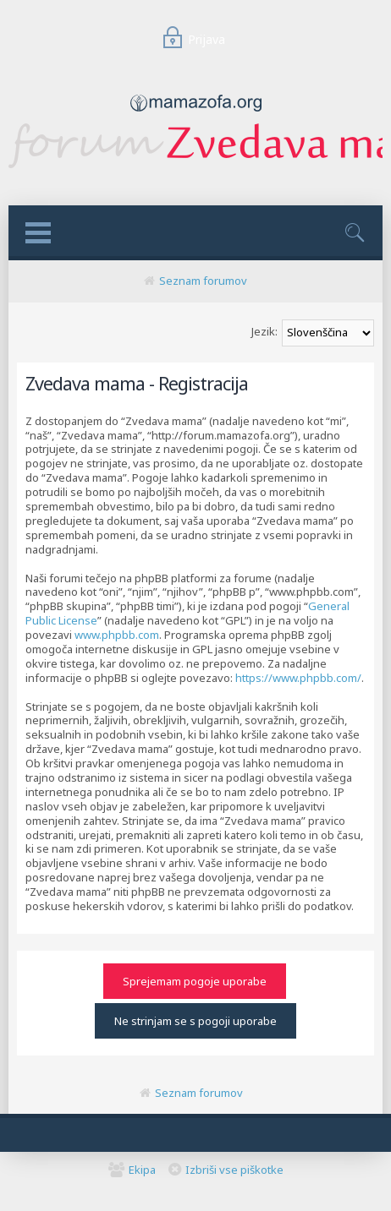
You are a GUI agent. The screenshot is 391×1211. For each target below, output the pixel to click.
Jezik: (264, 331)
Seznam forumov (203, 280)
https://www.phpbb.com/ (298, 677)
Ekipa (142, 1169)
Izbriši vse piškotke (234, 1169)
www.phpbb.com (116, 634)
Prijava (191, 39)
